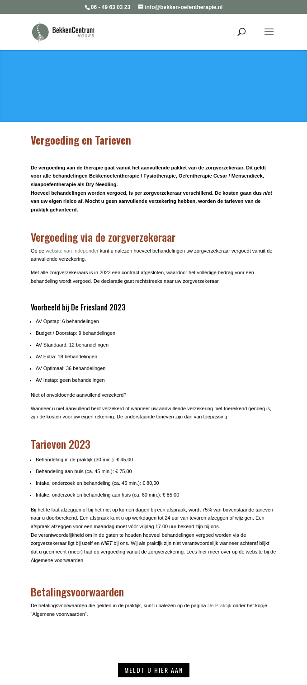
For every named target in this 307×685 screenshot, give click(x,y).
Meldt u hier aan (153, 670)
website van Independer (72, 250)
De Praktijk (219, 605)
